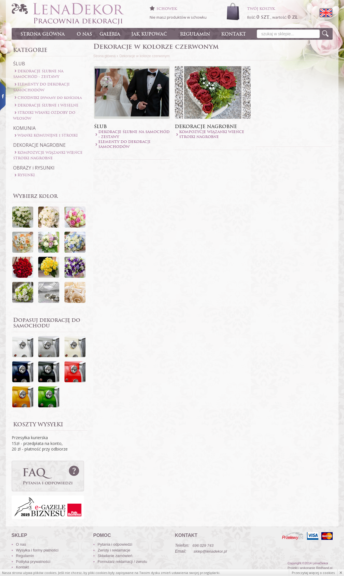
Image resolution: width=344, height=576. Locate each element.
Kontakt (22, 567)
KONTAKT (233, 34)
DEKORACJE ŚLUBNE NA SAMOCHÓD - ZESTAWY (134, 134)
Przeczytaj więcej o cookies (313, 572)
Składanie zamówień (115, 556)
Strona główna (104, 56)
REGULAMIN (195, 34)
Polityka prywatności (33, 561)
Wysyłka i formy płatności (37, 550)
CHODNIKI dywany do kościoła (50, 97)
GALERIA (109, 34)
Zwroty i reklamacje (114, 550)
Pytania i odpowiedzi (115, 544)
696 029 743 (203, 545)
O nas (21, 544)
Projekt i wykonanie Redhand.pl (309, 568)
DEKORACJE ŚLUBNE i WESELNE (48, 105)
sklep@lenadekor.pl (210, 551)
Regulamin (25, 556)
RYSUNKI (26, 175)
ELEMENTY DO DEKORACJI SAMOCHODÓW (124, 144)
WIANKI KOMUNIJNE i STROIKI (48, 135)
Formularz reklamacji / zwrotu (122, 561)
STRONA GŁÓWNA (42, 34)
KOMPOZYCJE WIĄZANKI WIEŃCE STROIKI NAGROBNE (211, 134)
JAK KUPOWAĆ (149, 34)
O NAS (84, 34)
